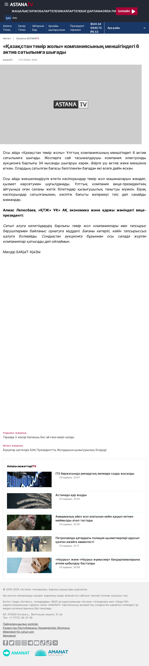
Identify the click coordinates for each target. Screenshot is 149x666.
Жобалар (42, 11)
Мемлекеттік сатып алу (18, 631)
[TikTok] (43, 643)
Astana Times (7, 27)
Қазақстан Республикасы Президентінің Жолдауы (36, 627)
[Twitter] (12, 643)
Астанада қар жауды (71, 495)
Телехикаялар (62, 11)
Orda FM (109, 11)
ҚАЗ (8, 18)
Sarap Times (22, 27)
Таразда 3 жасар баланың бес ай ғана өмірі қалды (38, 437)
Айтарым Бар (38, 27)
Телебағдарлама (88, 11)
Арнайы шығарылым (56, 27)
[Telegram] (30, 643)
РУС (15, 18)
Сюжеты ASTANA (27, 38)
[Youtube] (37, 643)
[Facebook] (5, 643)
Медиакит (9, 635)
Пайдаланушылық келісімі (20, 624)
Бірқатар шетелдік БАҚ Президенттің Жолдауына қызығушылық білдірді (55, 450)
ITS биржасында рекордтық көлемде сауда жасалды (94, 473)
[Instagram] (18, 643)
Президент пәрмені (77, 27)
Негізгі (7, 38)
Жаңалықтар (23, 11)
